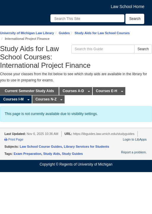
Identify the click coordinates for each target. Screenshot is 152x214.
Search (134, 19)
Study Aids (51, 153)
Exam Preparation (27, 153)
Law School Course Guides (41, 146)
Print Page (13, 139)
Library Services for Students (86, 146)
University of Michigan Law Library (27, 33)
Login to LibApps (135, 139)
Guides (64, 33)
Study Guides (72, 153)
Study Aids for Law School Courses (102, 33)
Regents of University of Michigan (86, 164)
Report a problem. (134, 152)
